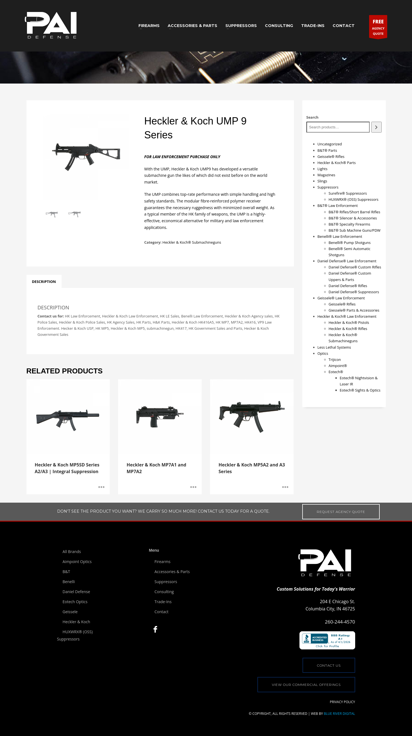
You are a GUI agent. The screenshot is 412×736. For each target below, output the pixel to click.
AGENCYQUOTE (378, 28)
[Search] (376, 127)
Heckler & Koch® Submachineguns (191, 242)
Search (312, 117)
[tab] (44, 281)
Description (44, 281)
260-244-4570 (340, 621)
